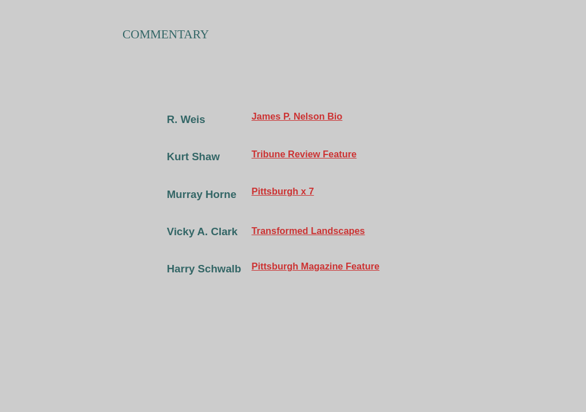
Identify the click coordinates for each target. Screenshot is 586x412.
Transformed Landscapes (308, 230)
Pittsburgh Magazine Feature (316, 266)
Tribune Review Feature (304, 154)
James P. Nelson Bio (297, 116)
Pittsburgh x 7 (283, 191)
